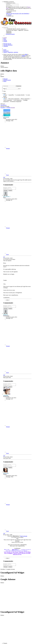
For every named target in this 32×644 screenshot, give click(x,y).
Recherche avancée (10, 34)
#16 (4, 177)
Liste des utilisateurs (7, 44)
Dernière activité (7, 80)
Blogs (4, 38)
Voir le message (23, 537)
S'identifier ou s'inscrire (8, 1)
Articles (5, 40)
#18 (4, 375)
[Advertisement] (13, 598)
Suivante (13, 107)
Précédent (3, 107)
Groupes (5, 41)
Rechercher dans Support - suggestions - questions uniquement (17, 30)
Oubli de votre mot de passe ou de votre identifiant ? (17, 13)
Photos (4, 81)
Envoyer (5, 190)
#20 (4, 535)
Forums (5, 37)
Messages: (8, 120)
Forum (4, 49)
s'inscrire (9, 14)
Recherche (9, 32)
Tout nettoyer (4, 105)
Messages (5, 78)
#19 (4, 457)
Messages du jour (7, 43)
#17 (4, 257)
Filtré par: (3, 103)
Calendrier (5, 46)
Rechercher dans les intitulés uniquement (16, 29)
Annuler (10, 190)
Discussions (6, 51)
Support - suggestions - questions (10, 52)
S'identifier (9, 12)
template (9, 107)
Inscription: (8, 119)
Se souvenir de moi (11, 10)
